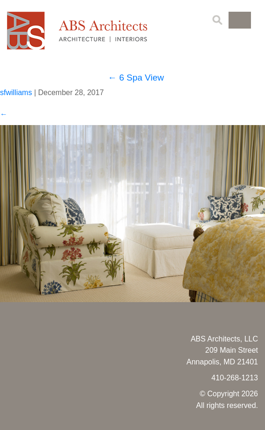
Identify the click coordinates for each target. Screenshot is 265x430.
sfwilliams (16, 92)
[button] (240, 20)
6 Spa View (136, 77)
